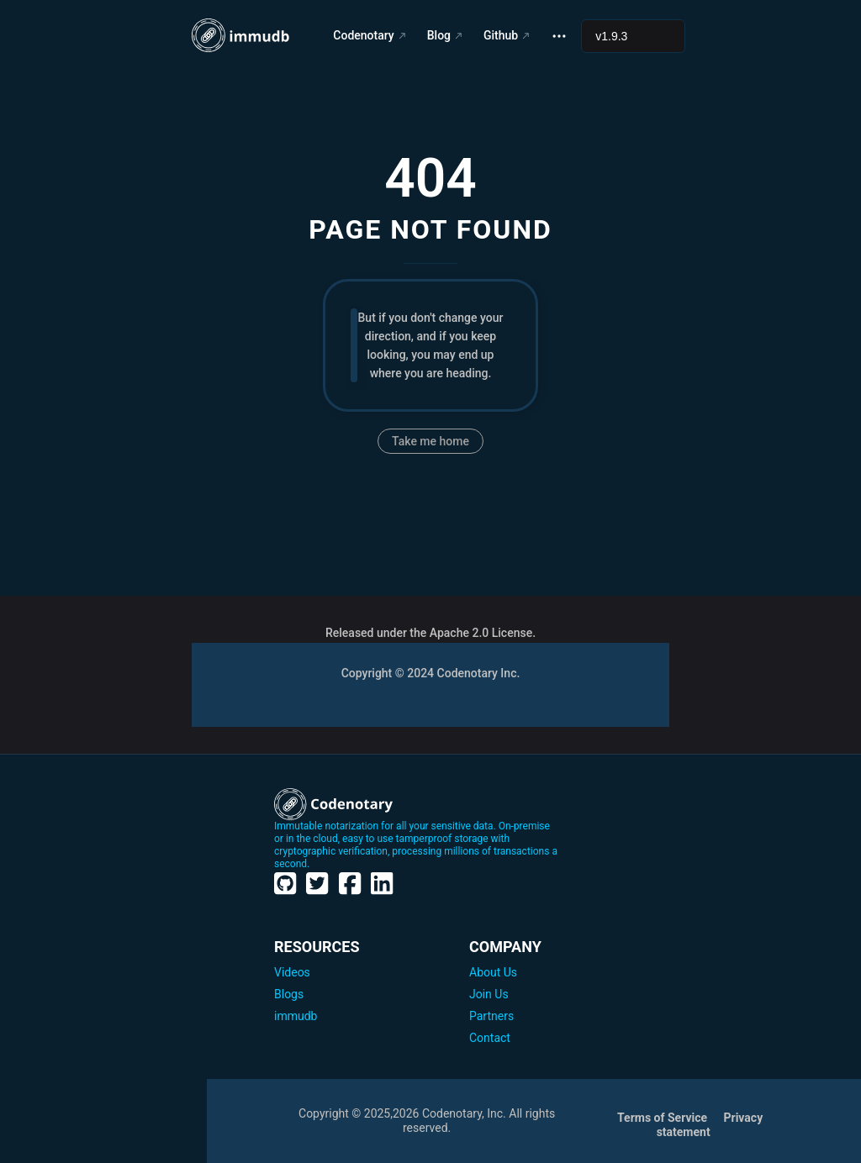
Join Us (489, 994)
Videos (292, 972)
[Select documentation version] (633, 36)
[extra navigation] (559, 35)
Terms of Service (663, 1117)
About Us (493, 972)
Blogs (289, 994)
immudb (295, 1016)
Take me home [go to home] (430, 441)
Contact (489, 1038)
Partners (491, 1016)
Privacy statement (710, 1125)
